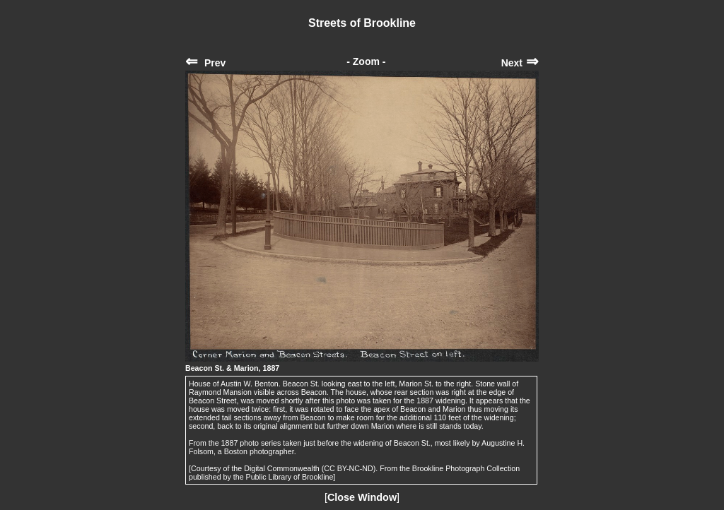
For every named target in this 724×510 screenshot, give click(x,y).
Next (520, 63)
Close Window (362, 497)
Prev (205, 63)
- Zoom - (365, 61)
